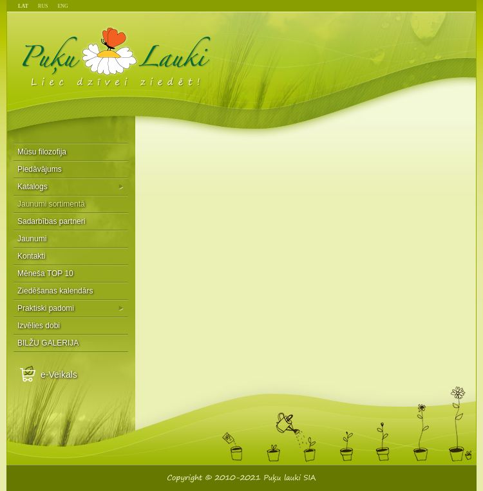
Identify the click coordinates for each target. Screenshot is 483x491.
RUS (43, 6)
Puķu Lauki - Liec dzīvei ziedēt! (117, 56)
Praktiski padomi (45, 308)
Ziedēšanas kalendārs (55, 290)
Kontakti (31, 256)
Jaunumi (31, 238)
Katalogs (32, 186)
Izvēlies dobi (38, 325)
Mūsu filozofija (41, 151)
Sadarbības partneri (51, 221)
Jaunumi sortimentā (51, 203)
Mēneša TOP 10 (45, 273)
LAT (23, 6)
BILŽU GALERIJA (48, 342)
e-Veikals (59, 374)
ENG (62, 6)
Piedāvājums (39, 169)
